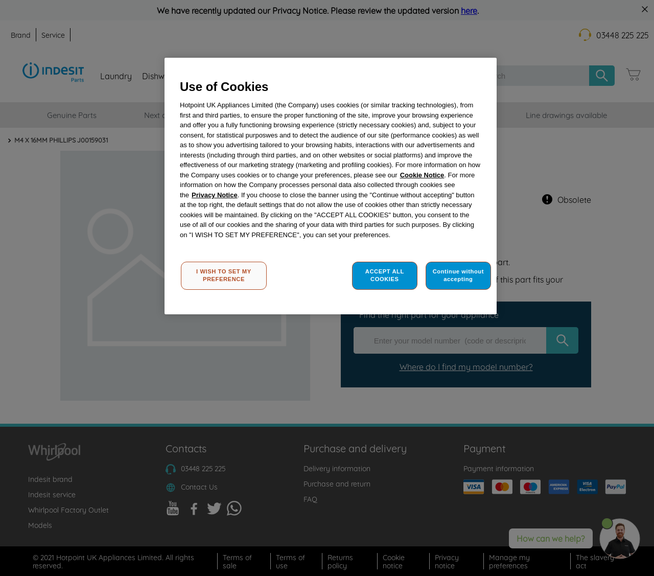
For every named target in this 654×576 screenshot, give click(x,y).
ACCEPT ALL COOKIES (384, 275)
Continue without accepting (458, 275)
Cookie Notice (422, 175)
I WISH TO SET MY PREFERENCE (223, 275)
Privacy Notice (215, 195)
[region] (331, 186)
